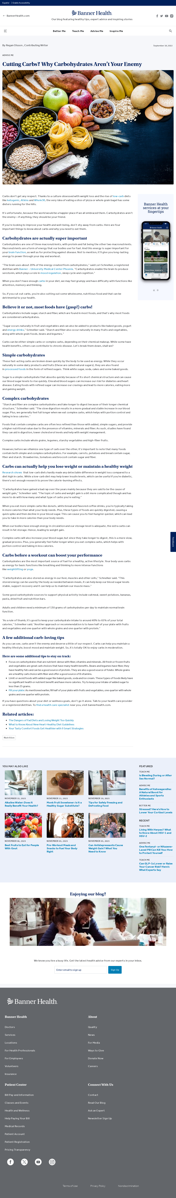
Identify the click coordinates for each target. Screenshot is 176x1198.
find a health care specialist (53, 704)
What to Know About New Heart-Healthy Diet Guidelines (41, 724)
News (91, 1034)
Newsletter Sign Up (100, 1118)
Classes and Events (17, 1102)
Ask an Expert (96, 1110)
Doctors (10, 1027)
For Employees (14, 1058)
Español (5, 2)
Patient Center (16, 1085)
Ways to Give (96, 1050)
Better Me (59, 31)
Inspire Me (116, 31)
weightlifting (15, 569)
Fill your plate (16, 690)
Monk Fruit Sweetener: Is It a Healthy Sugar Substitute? (64, 804)
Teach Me (78, 31)
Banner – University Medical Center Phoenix (46, 269)
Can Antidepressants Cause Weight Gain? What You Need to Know (105, 848)
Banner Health (16, 1017)
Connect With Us (100, 1085)
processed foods (15, 369)
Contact (93, 1094)
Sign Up (115, 969)
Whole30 (39, 200)
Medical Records (15, 1126)
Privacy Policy (97, 1186)
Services (10, 1034)
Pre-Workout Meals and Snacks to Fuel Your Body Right (62, 848)
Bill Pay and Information (19, 1094)
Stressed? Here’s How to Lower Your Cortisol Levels (155, 811)
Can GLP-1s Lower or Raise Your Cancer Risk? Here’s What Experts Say (156, 866)
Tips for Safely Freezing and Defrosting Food (105, 804)
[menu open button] (5, 31)
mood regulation (50, 273)
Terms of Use (70, 1186)
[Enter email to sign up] (80, 970)
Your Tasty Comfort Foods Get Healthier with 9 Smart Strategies (46, 728)
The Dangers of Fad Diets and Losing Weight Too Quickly (41, 720)
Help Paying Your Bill (17, 1118)
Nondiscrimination (128, 1186)
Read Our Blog (96, 1102)
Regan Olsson (14, 45)
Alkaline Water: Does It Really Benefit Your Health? (21, 804)
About (92, 1017)
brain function (17, 252)
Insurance (11, 1074)
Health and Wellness (17, 1110)
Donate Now (95, 1058)
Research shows (12, 472)
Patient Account (15, 1134)
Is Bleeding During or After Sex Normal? (155, 777)
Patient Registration (17, 1141)
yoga (30, 569)
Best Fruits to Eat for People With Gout (22, 846)
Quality (92, 1027)
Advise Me (96, 31)
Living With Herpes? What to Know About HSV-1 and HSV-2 (155, 833)
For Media (94, 1042)
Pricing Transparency (17, 1149)
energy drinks (15, 329)
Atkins (25, 200)
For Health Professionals (20, 1050)
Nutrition (9, 737)
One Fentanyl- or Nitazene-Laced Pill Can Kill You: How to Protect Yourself (156, 850)
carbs (42, 280)
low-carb (118, 196)
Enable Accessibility (21, 2)
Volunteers (11, 1066)
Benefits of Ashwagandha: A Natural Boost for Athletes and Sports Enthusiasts (155, 793)
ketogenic (13, 200)
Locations (11, 1042)
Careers (93, 1066)
